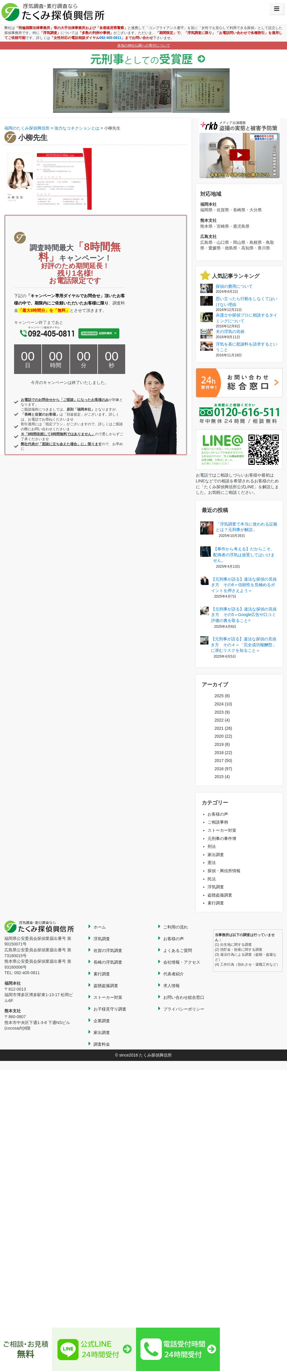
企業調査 (102, 1020)
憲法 (212, 862)
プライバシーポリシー (183, 1009)
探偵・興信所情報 (224, 870)
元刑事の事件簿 (222, 838)
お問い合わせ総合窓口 (183, 997)
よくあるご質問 (177, 950)
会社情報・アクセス (181, 962)
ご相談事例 (218, 822)
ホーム (100, 927)
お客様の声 (218, 814)
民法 (212, 879)
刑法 (212, 846)
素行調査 (216, 903)
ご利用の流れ (175, 927)
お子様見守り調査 (110, 1009)
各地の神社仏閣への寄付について (143, 45)
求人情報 (171, 985)
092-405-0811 (110, 38)
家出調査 (216, 854)
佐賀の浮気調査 (108, 950)
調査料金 (102, 1044)
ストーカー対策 (222, 830)
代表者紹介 (173, 974)
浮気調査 (216, 886)
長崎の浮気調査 (108, 962)
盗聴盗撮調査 (220, 895)
